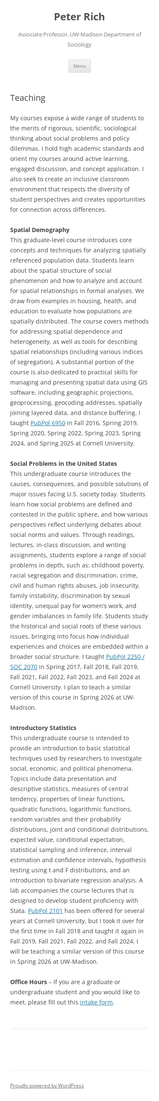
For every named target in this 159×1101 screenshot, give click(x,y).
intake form (96, 1002)
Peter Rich (79, 16)
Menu (79, 66)
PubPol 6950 (48, 423)
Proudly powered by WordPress (47, 1085)
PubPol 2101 (45, 911)
